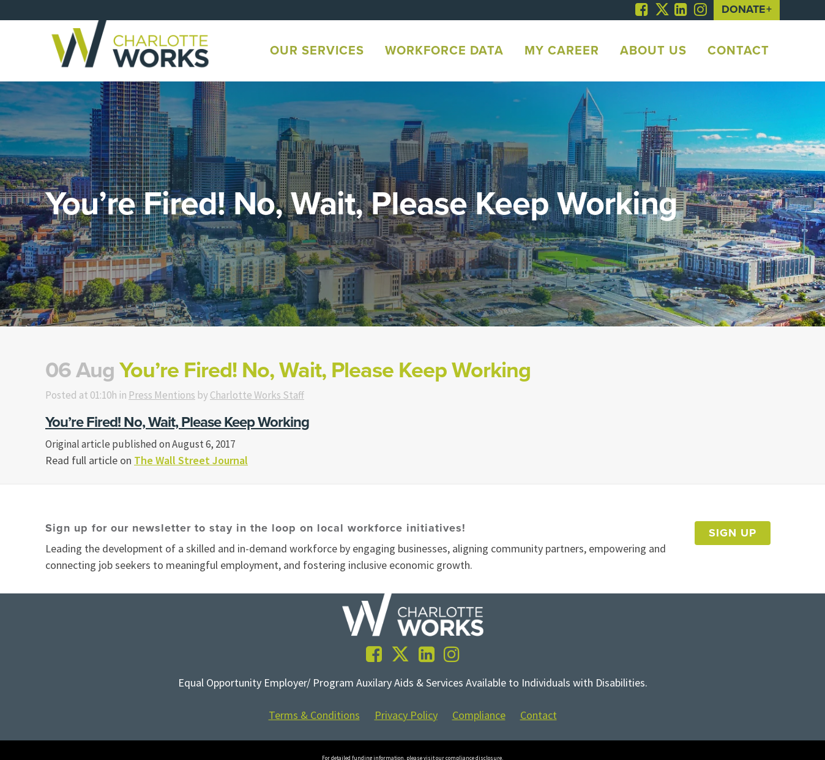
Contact (538, 717)
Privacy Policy (406, 717)
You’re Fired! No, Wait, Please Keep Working (177, 423)
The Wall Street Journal (191, 461)
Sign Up (732, 534)
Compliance (479, 717)
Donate (743, 10)
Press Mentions (171, 395)
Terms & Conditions (314, 717)
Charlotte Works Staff (272, 395)
